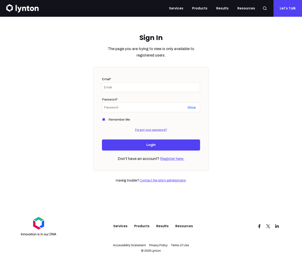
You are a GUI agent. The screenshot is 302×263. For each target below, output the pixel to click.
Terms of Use (180, 245)
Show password (191, 108)
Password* (110, 99)
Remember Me (119, 119)
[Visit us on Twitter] (268, 226)
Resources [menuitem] (184, 226)
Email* (106, 79)
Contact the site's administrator (163, 180)
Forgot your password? (151, 130)
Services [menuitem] (120, 226)
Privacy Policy (158, 245)
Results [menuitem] (162, 226)
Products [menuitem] (142, 226)
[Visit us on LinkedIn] (277, 226)
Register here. (172, 159)
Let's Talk (288, 8)
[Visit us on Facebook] (259, 226)
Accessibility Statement (129, 245)
